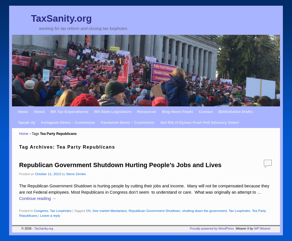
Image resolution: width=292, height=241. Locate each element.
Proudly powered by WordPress (212, 228)
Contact (206, 112)
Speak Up (26, 122)
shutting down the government (204, 210)
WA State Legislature (112, 112)
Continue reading (37, 198)
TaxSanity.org (61, 18)
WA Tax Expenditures (69, 112)
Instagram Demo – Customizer (68, 122)
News (23, 112)
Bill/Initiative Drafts (235, 112)
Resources (146, 112)
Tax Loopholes (60, 210)
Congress (41, 210)
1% (88, 210)
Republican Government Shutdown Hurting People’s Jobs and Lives (120, 165)
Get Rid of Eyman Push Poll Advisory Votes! (199, 122)
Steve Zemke (76, 174)
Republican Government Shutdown (154, 210)
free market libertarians (110, 210)
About (39, 112)
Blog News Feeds (177, 112)
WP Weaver (262, 228)
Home (23, 134)
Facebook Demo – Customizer (128, 122)
